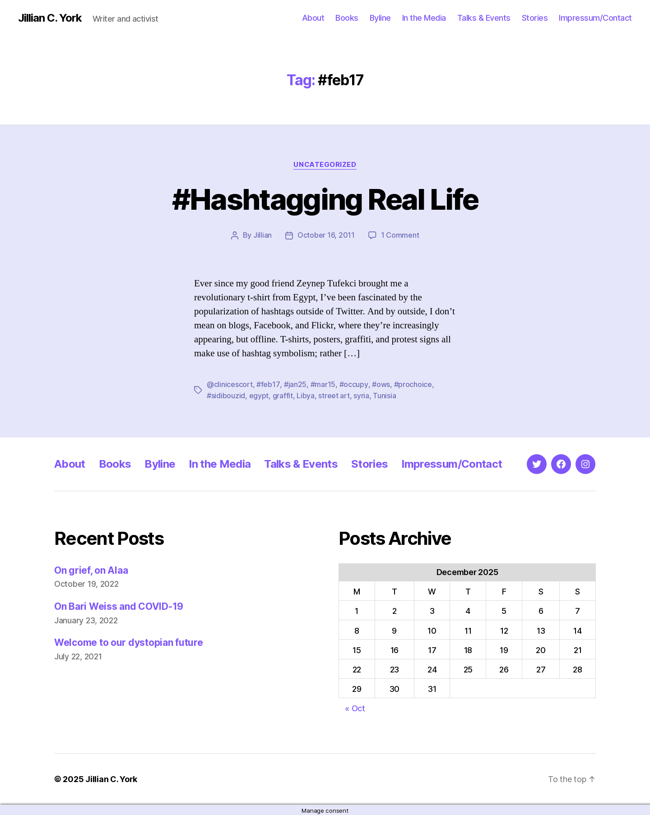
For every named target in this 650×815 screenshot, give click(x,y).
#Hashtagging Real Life (325, 199)
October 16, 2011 (326, 234)
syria (361, 394)
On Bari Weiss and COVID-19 (118, 605)
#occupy (353, 383)
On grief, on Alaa (91, 569)
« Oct (355, 707)
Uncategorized (325, 165)
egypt (259, 394)
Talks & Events (484, 18)
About (313, 18)
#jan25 (294, 383)
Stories (535, 18)
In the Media (424, 18)
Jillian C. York (50, 18)
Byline (380, 18)
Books (346, 18)
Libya (306, 394)
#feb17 (267, 383)
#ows (380, 383)
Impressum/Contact (595, 18)
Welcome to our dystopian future (128, 641)
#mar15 (322, 383)
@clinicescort (230, 383)
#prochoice (412, 383)
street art (333, 394)
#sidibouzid (226, 394)
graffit (283, 394)
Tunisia (384, 394)
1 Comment (400, 234)
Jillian (262, 234)
